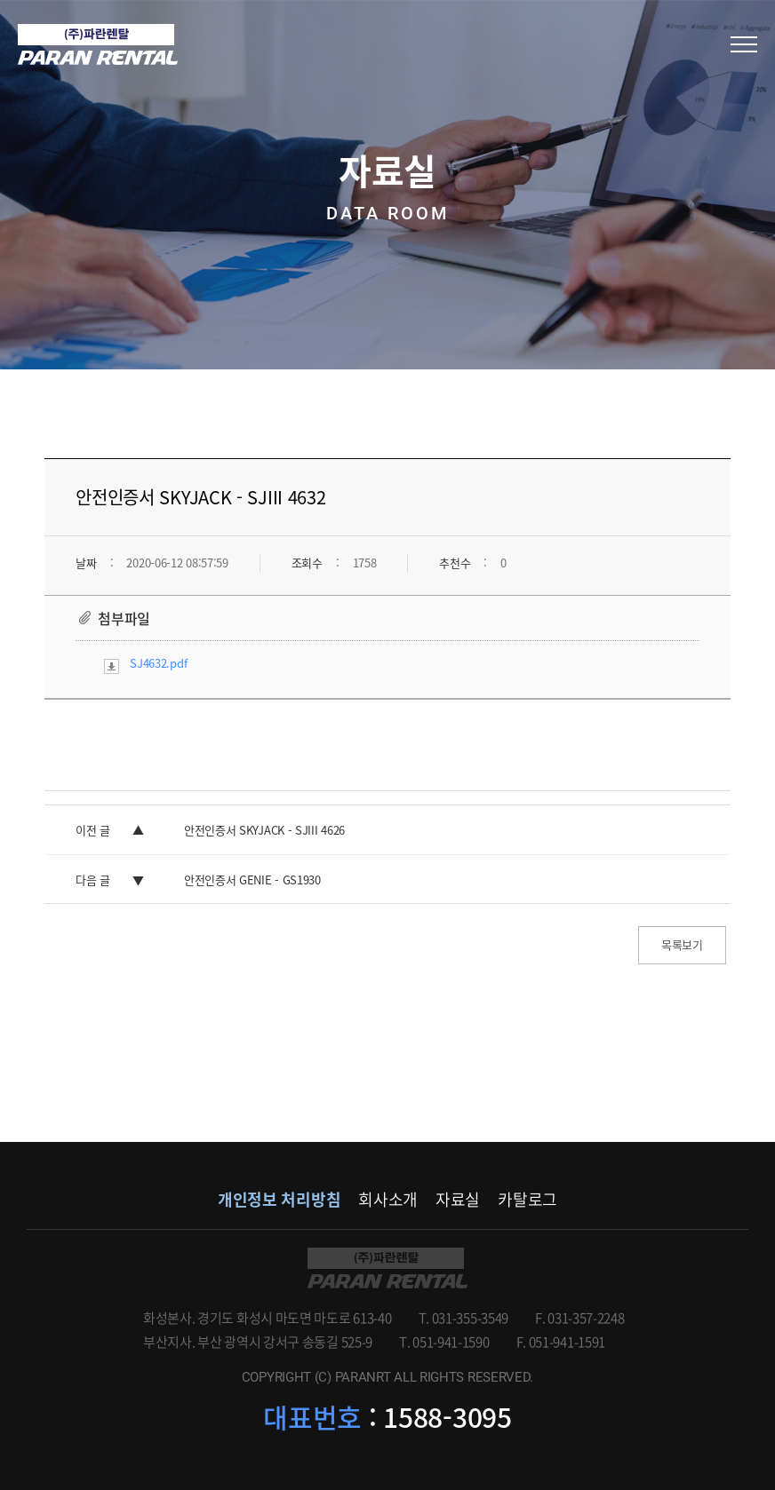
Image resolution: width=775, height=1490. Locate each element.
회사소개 (388, 1199)
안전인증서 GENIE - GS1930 (252, 879)
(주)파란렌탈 (98, 44)
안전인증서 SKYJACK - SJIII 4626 (264, 829)
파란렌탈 (387, 1268)
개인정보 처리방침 (279, 1199)
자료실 (457, 1199)
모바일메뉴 (744, 44)
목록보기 (682, 944)
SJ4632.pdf (158, 662)
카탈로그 (527, 1199)
